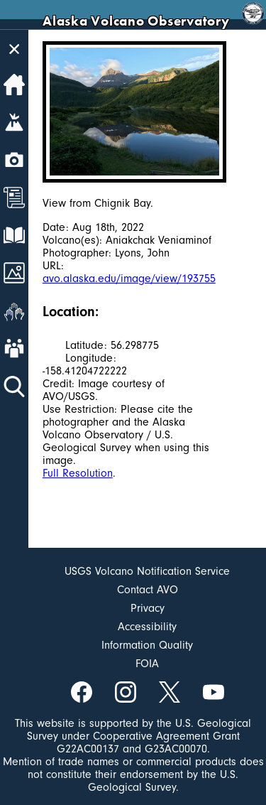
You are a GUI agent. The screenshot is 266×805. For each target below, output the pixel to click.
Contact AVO (147, 589)
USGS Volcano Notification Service (147, 571)
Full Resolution (78, 473)
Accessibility (147, 626)
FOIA (147, 663)
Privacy (148, 608)
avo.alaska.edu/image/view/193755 (129, 278)
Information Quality (147, 645)
